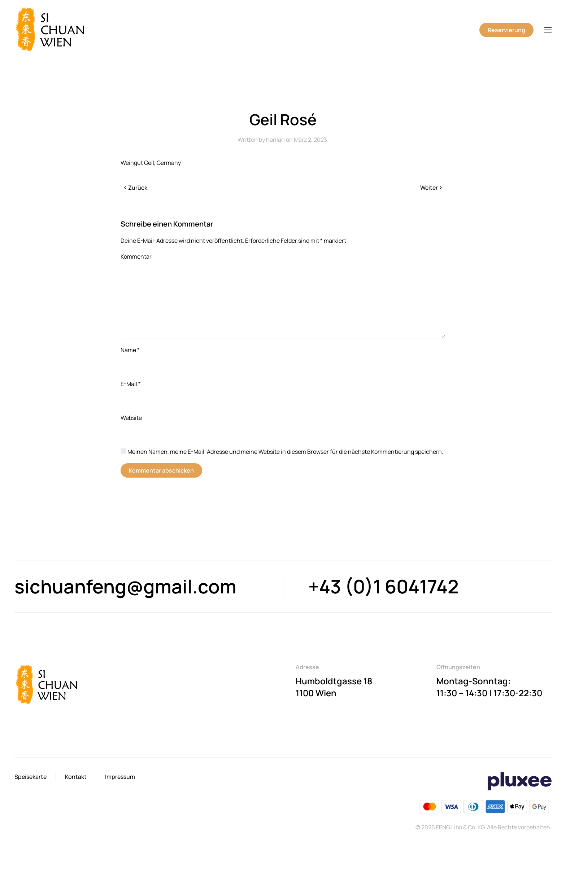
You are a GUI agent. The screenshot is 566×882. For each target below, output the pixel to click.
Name (130, 350)
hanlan (275, 140)
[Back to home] (51, 29)
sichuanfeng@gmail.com (125, 586)
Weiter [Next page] (431, 188)
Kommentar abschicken (161, 470)
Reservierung (506, 30)
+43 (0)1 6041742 (383, 586)
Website (131, 418)
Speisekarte (30, 777)
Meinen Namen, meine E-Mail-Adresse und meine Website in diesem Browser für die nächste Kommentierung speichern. (282, 452)
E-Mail (131, 384)
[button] (548, 30)
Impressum (120, 777)
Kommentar (136, 256)
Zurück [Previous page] (135, 188)
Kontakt (76, 777)
